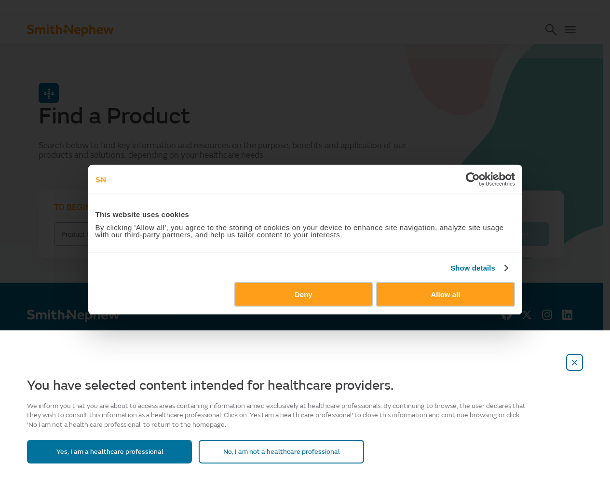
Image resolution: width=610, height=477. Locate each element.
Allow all (454, 326)
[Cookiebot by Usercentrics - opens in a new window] (485, 211)
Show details (485, 299)
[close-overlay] (574, 362)
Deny (303, 326)
